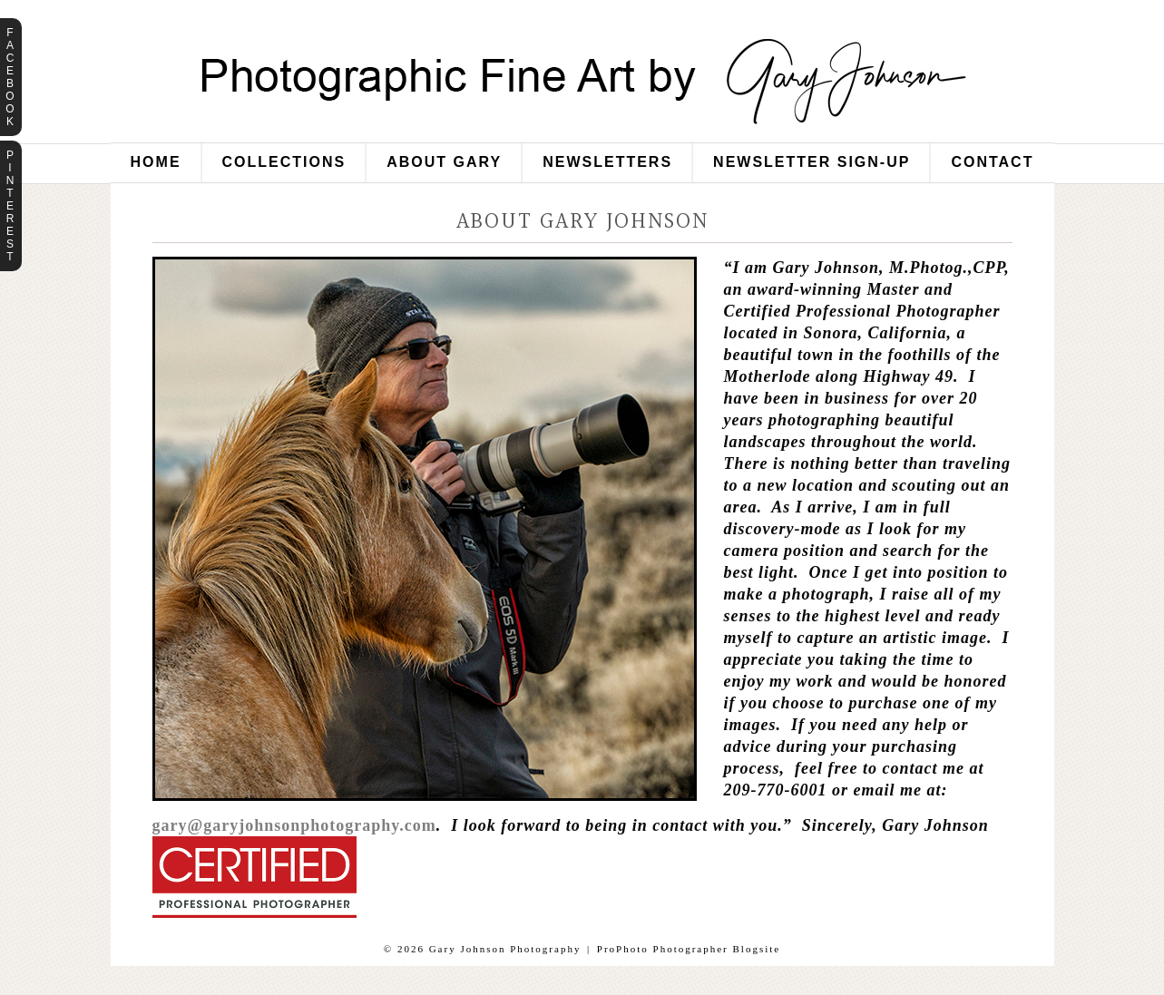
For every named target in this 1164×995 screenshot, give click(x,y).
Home (156, 162)
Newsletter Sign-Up (811, 162)
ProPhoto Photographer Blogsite (688, 948)
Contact (992, 162)
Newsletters (607, 162)
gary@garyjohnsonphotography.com (294, 825)
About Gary (444, 162)
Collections (284, 162)
